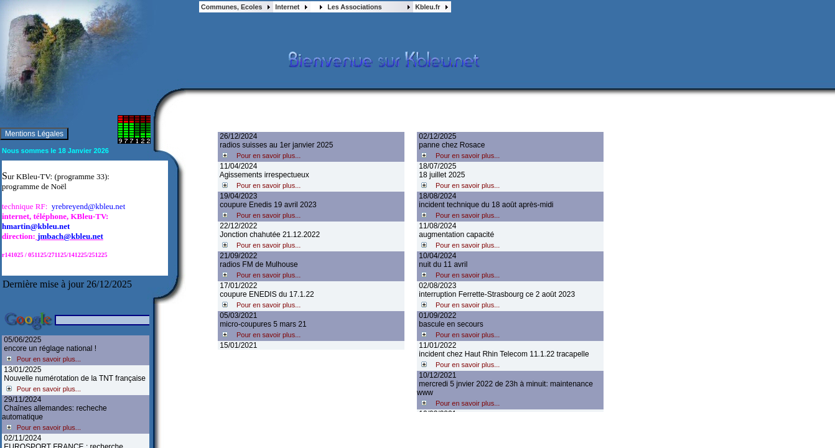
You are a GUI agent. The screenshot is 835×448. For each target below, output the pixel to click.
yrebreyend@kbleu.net (88, 206)
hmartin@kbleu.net (36, 226)
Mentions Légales (34, 133)
